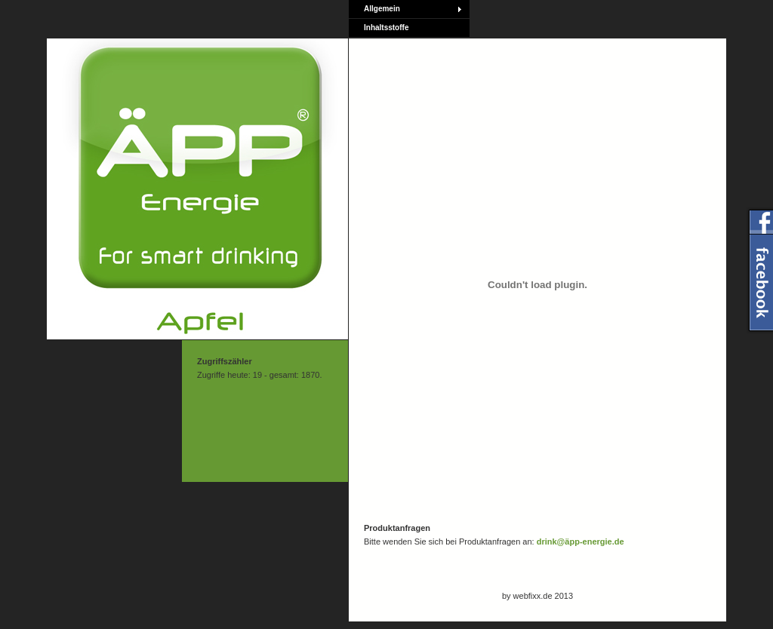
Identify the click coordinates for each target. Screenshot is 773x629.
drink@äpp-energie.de (580, 541)
